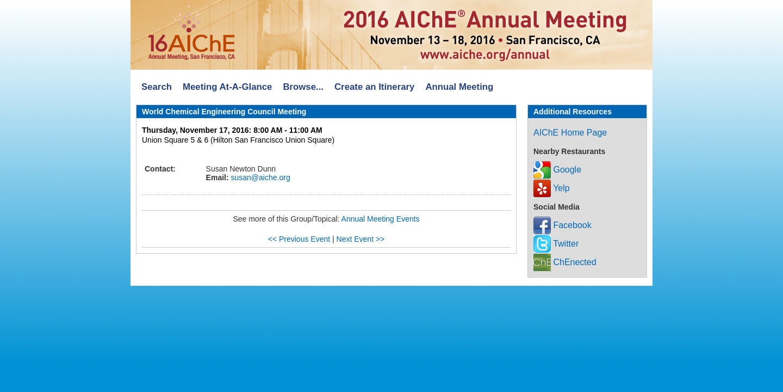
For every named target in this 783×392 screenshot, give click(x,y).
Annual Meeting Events (380, 219)
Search (156, 87)
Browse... (303, 87)
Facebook (562, 225)
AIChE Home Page (570, 132)
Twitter (556, 243)
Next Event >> (361, 239)
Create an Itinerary (374, 87)
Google (557, 169)
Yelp (551, 188)
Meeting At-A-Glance (227, 87)
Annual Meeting (459, 87)
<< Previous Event (299, 239)
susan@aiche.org (259, 177)
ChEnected (564, 262)
